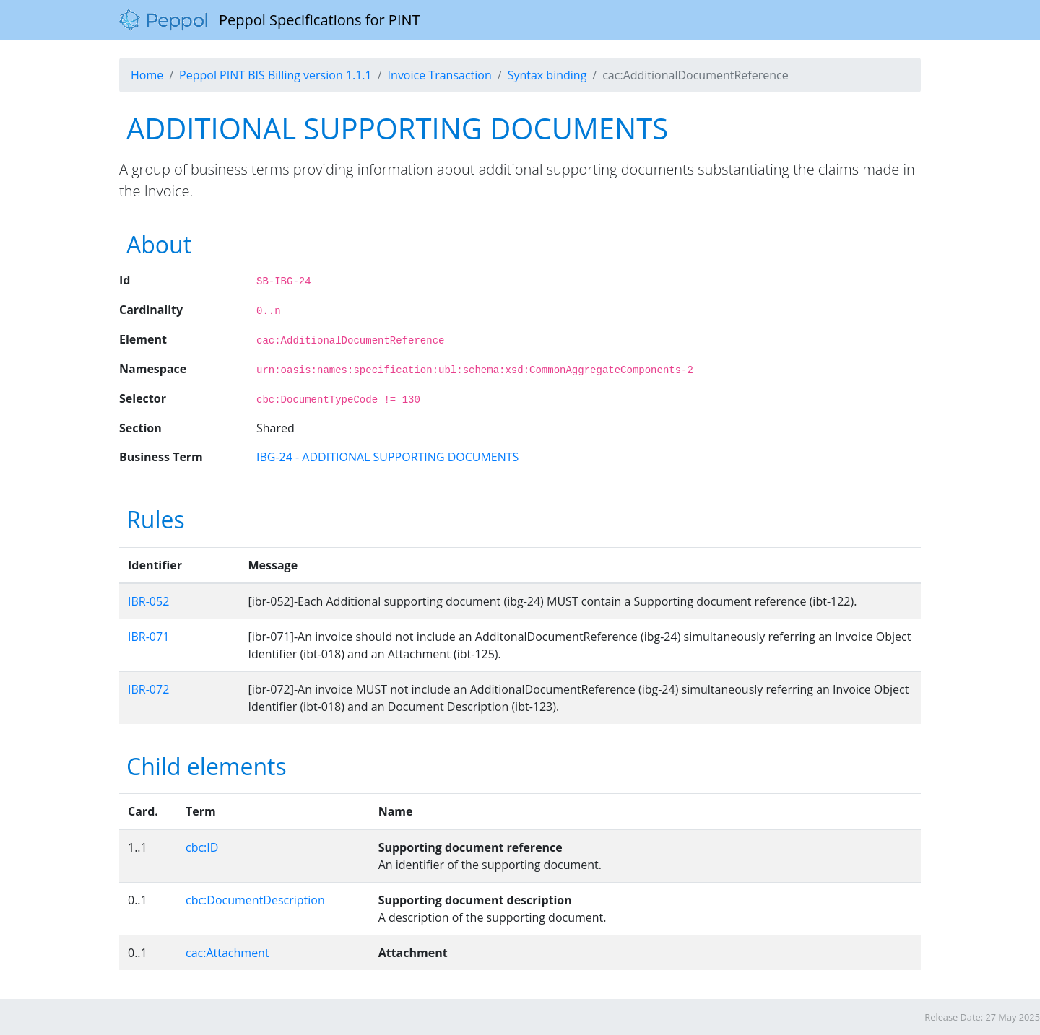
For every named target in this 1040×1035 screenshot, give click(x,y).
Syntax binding (547, 75)
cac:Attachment (227, 953)
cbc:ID (202, 847)
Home (147, 75)
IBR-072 (148, 689)
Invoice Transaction (440, 75)
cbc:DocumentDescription (255, 900)
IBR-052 (148, 601)
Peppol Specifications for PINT (269, 20)
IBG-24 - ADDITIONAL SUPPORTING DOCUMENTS (387, 457)
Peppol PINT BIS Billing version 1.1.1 (275, 75)
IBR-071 (148, 637)
